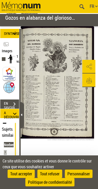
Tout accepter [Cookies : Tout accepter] (21, 174)
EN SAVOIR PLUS (11, 105)
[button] (9, 87)
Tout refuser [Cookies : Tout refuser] (50, 174)
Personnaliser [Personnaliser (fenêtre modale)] (78, 174)
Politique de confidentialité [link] (50, 182)
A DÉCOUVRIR (11, 113)
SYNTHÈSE (11, 33)
